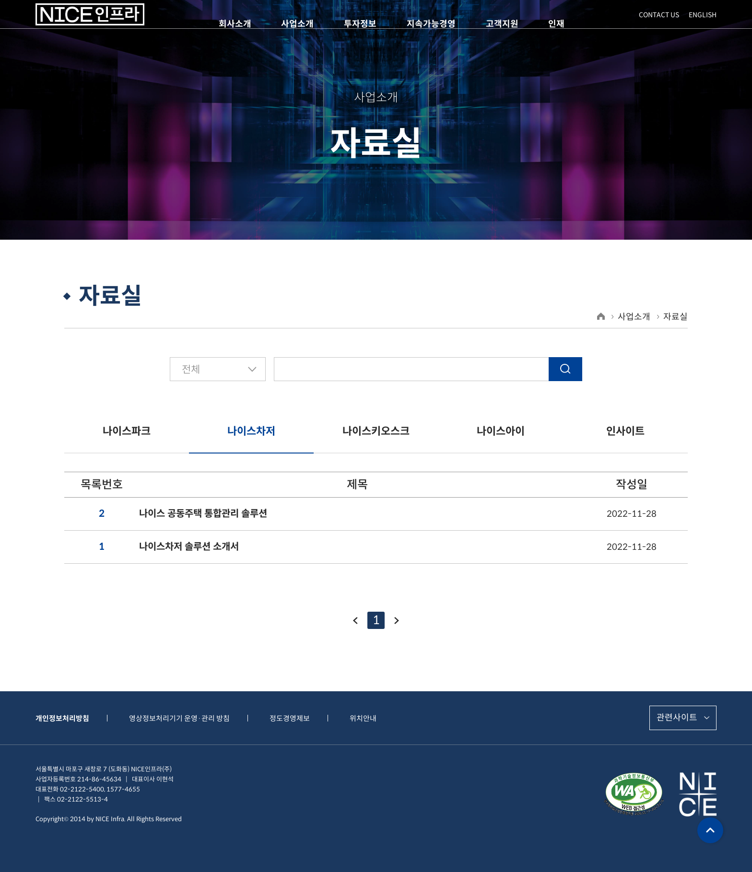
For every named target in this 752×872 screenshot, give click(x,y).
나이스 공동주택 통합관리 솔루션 (203, 514)
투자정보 (360, 24)
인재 (556, 24)
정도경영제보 (290, 718)
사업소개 (297, 24)
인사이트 (625, 431)
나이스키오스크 (376, 431)
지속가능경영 (431, 24)
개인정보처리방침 (62, 718)
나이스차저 (251, 431)
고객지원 (502, 24)
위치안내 (363, 718)
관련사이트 (677, 717)
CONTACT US (659, 24)
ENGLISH (703, 24)
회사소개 (235, 24)
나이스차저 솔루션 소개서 (189, 547)
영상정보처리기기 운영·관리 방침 (179, 718)
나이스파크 (127, 431)
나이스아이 (501, 431)
